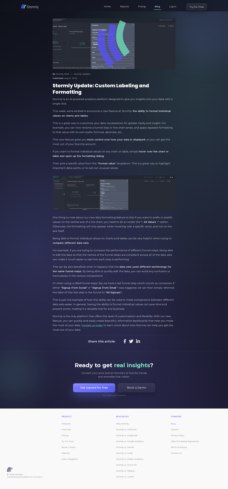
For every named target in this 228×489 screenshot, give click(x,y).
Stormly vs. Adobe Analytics (129, 459)
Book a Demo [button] (136, 387)
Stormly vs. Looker (125, 476)
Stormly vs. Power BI (126, 465)
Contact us (176, 453)
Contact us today (92, 325)
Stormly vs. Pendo (125, 447)
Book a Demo (69, 447)
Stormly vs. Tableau (125, 471)
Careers (175, 429)
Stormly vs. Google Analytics (130, 441)
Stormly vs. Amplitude (126, 435)
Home (107, 6)
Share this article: (101, 341)
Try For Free (196, 7)
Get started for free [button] (94, 387)
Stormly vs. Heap (124, 453)
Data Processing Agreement (185, 441)
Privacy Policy (177, 435)
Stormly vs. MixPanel (126, 429)
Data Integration (70, 459)
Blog (157, 6)
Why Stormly (122, 423)
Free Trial (66, 429)
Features (66, 423)
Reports (124, 6)
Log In (172, 6)
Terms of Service (179, 447)
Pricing (142, 6)
